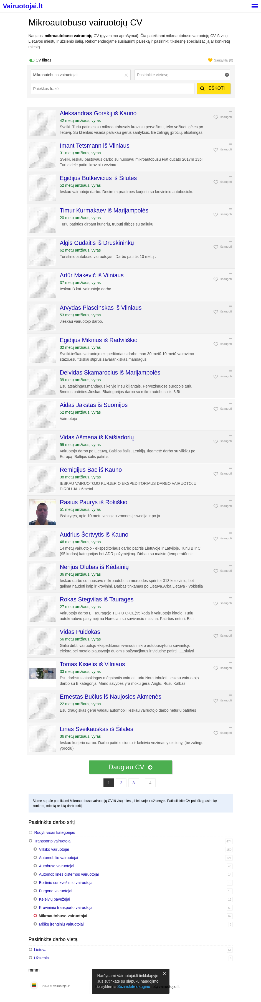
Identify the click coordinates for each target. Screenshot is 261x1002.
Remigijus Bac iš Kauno (91, 470)
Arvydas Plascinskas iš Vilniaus (101, 307)
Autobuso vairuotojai (56, 866)
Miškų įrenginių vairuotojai (61, 924)
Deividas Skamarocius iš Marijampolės (110, 372)
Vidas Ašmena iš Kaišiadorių (97, 437)
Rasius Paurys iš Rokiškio (94, 502)
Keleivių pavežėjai (54, 899)
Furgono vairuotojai (55, 891)
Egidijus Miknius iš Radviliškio (99, 340)
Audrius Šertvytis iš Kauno (94, 534)
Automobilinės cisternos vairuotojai (69, 874)
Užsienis (41, 958)
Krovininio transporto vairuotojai (66, 907)
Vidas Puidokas (80, 632)
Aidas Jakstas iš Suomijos (94, 405)
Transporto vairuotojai (53, 841)
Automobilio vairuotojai (58, 857)
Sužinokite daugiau (133, 986)
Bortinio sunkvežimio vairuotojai (66, 882)
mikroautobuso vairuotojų (69, 36)
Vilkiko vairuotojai (54, 849)
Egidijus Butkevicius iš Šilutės (98, 178)
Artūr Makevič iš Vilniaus (92, 275)
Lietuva (40, 949)
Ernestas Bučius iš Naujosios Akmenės (110, 696)
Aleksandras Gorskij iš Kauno (98, 113)
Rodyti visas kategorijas (52, 832)
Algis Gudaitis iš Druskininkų (97, 243)
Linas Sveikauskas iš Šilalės (96, 729)
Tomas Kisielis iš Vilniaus (92, 664)
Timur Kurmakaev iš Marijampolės (104, 210)
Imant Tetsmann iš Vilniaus (95, 145)
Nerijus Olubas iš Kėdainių (94, 567)
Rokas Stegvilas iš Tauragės (97, 599)
